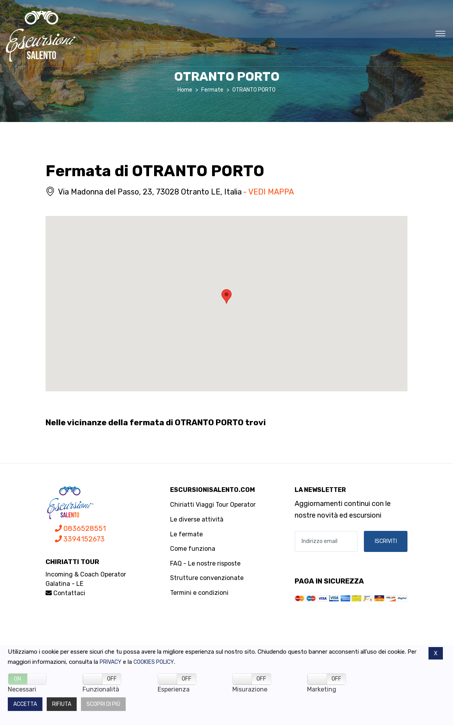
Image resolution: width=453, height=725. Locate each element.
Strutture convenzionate (207, 578)
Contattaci (65, 593)
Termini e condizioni (199, 592)
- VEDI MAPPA (268, 191)
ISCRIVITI (386, 541)
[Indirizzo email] (326, 541)
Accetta (25, 704)
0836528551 (80, 528)
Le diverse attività (196, 519)
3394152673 (80, 539)
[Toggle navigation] (440, 33)
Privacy (110, 662)
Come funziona (192, 548)
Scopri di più (103, 704)
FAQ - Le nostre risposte (205, 563)
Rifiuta (61, 704)
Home (184, 90)
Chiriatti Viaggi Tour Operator (213, 504)
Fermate (212, 90)
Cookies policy (153, 662)
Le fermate (186, 534)
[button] (226, 296)
